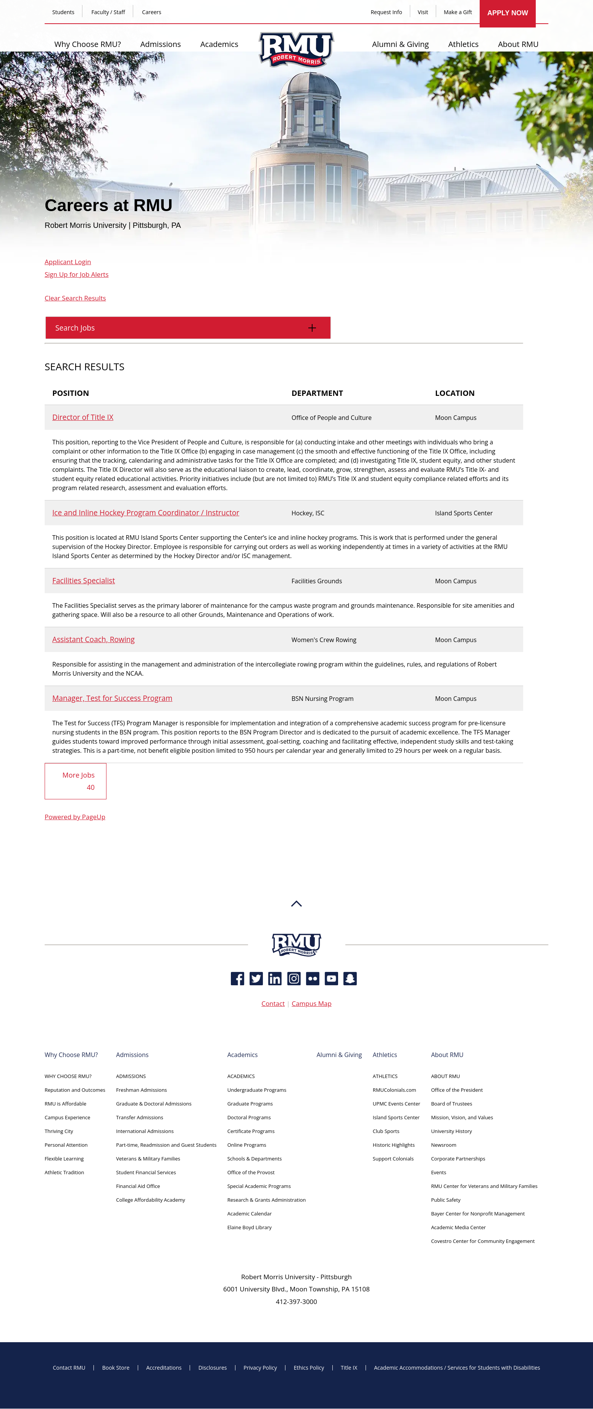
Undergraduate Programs (257, 1090)
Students (63, 12)
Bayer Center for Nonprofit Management (478, 1213)
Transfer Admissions (139, 1117)
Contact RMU (69, 1368)
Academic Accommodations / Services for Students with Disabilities (457, 1368)
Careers (151, 12)
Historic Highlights (394, 1145)
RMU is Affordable (65, 1104)
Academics (219, 44)
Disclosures (212, 1368)
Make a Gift (458, 12)
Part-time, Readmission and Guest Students (166, 1145)
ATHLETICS (385, 1076)
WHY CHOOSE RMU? (68, 1076)
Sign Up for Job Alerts (77, 274)
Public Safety (446, 1200)
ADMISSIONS (131, 1076)
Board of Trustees (451, 1104)
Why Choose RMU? (87, 44)
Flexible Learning (64, 1159)
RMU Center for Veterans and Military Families (484, 1186)
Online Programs (246, 1145)
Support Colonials (393, 1159)
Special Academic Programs (259, 1186)
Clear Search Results (75, 298)
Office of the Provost (251, 1172)
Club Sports (386, 1131)
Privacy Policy (260, 1368)
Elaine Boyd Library (249, 1227)
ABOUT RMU (445, 1076)
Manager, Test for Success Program (112, 698)
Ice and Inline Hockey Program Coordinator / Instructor (145, 512)
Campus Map (311, 1003)
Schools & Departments (254, 1159)
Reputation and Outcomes (75, 1090)
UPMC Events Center (396, 1104)
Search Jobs (183, 331)
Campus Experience (67, 1117)
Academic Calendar (249, 1213)
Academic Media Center (458, 1227)
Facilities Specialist (83, 580)
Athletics (463, 44)
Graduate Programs (250, 1104)
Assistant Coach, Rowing (93, 639)
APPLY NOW (507, 13)
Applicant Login (68, 261)
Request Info (386, 12)
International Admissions (145, 1131)
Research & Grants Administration (266, 1200)
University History (451, 1131)
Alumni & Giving (400, 44)
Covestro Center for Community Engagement (483, 1241)
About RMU (518, 44)
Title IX (349, 1368)
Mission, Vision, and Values (462, 1117)
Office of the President (457, 1090)
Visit (423, 12)
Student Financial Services (146, 1172)
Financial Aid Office (138, 1186)
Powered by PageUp (75, 817)
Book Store (116, 1368)
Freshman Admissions (141, 1090)
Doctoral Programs (249, 1117)
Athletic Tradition (64, 1172)
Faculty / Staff (108, 12)
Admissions (160, 44)
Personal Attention (66, 1145)
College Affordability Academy (150, 1200)
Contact (273, 1003)
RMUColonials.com (394, 1090)
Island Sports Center (396, 1117)
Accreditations (164, 1368)
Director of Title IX (82, 417)
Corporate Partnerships (458, 1159)
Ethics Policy (309, 1368)
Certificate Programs (251, 1131)
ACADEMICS (241, 1076)
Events (438, 1172)
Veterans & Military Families (148, 1159)
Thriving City (59, 1131)
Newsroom (443, 1145)
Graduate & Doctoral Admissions (154, 1104)
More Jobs (79, 781)
